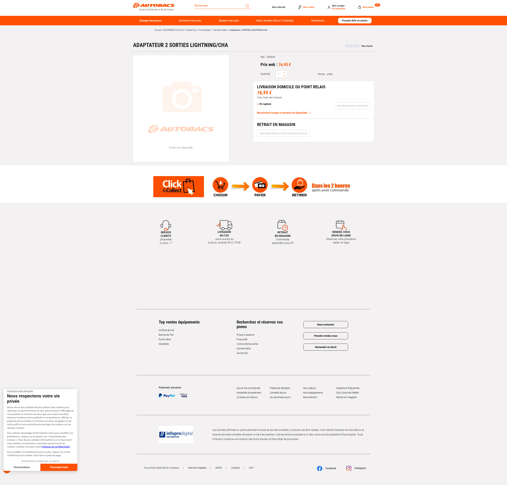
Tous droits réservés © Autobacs (161, 467)
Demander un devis (325, 347)
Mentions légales (197, 467)
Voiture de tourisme (247, 344)
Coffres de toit (166, 330)
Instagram (356, 468)
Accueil (158, 30)
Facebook (326, 468)
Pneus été (242, 339)
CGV (251, 467)
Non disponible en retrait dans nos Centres (283, 133)
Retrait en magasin (346, 397)
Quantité (265, 73)
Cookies (235, 467)
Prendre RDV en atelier (355, 20)
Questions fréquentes (348, 388)
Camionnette (244, 348)
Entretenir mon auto (190, 20)
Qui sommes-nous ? (280, 397)
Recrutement (310, 397)
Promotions (317, 20)
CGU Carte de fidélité (347, 392)
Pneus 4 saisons (245, 334)
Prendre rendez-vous (325, 335)
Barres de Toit (166, 334)
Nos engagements (313, 392)
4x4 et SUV (242, 353)
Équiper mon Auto (229, 20)
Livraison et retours (247, 397)
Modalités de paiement (249, 392)
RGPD (219, 467)
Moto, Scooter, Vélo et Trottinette (275, 20)
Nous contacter (325, 324)
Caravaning (191, 30)
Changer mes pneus (150, 20)
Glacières (164, 344)
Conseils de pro (278, 392)
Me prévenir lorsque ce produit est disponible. (282, 112)
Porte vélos (165, 339)
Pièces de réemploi (280, 388)
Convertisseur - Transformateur (212, 30)
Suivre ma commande (248, 388)
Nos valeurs (309, 388)
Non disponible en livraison (352, 105)
